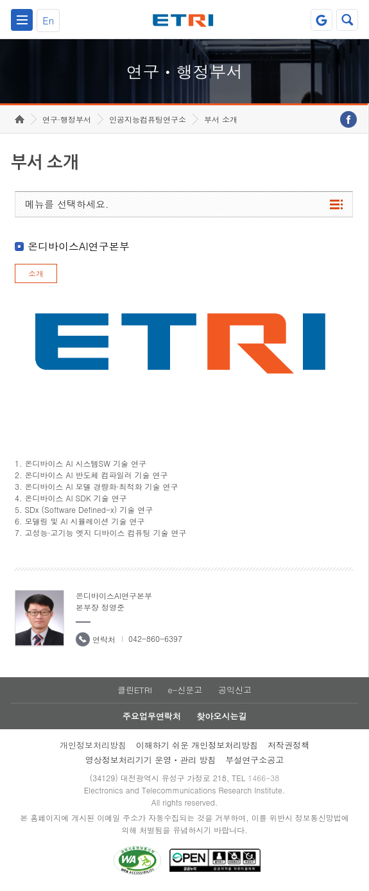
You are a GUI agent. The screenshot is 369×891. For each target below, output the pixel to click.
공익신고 (235, 690)
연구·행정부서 (66, 119)
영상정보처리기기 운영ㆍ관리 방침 (150, 760)
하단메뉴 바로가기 (0, 0)
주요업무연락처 (152, 716)
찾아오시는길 (221, 716)
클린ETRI (134, 690)
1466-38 (263, 777)
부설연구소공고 (254, 760)
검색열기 (347, 20)
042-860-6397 (155, 638)
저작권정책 (288, 745)
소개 (36, 273)
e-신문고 (184, 690)
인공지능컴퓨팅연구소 (147, 119)
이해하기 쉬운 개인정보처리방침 (197, 745)
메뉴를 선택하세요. (67, 204)
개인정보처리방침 (93, 745)
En (48, 20)
